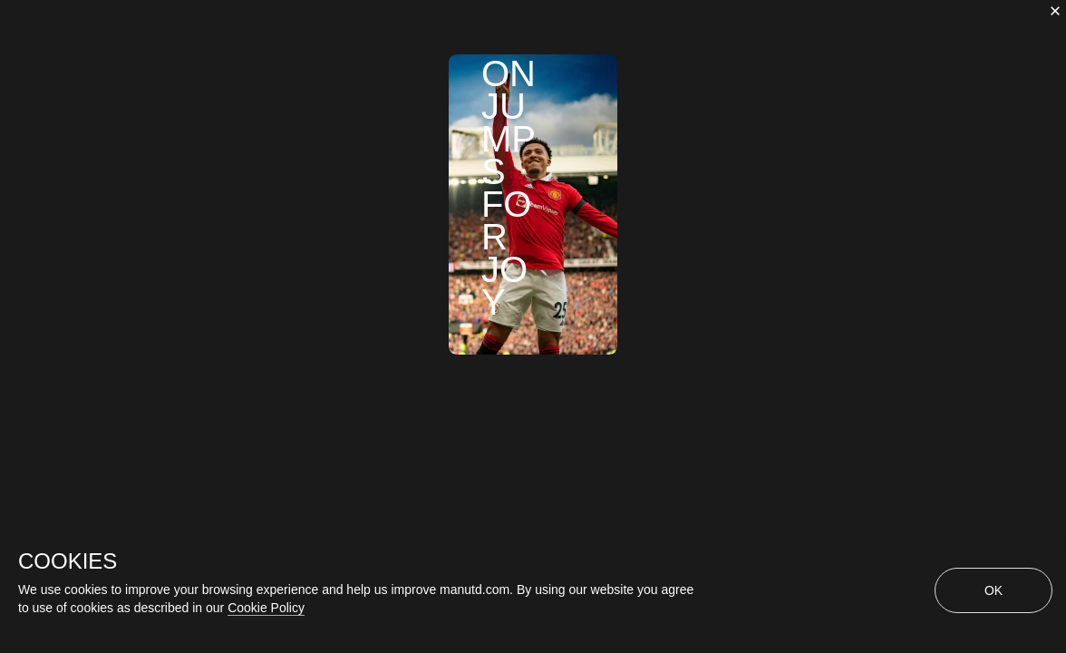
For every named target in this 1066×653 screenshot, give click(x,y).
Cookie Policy (266, 607)
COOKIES (67, 561)
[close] (1055, 11)
